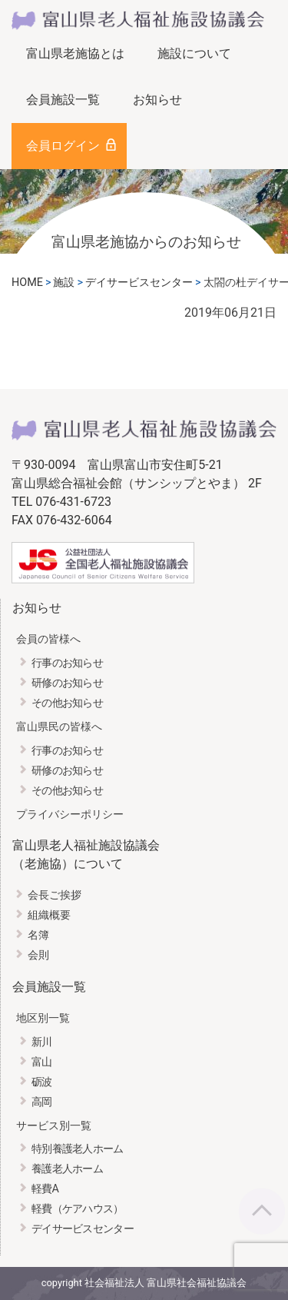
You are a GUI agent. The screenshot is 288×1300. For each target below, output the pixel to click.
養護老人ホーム (67, 1168)
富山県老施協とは (75, 53)
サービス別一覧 (53, 1125)
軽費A (44, 1188)
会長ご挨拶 (54, 895)
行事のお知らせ (67, 663)
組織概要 (49, 915)
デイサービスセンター (82, 1228)
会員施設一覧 (63, 99)
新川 (41, 1042)
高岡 (41, 1102)
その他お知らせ (67, 703)
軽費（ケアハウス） (77, 1208)
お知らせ (157, 99)
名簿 (38, 935)
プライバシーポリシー (70, 814)
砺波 (41, 1082)
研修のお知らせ (67, 683)
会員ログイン (63, 145)
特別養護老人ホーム (77, 1148)
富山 (41, 1062)
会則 (38, 955)
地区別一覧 (43, 1018)
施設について (194, 53)
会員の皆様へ (48, 639)
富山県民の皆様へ (59, 726)
